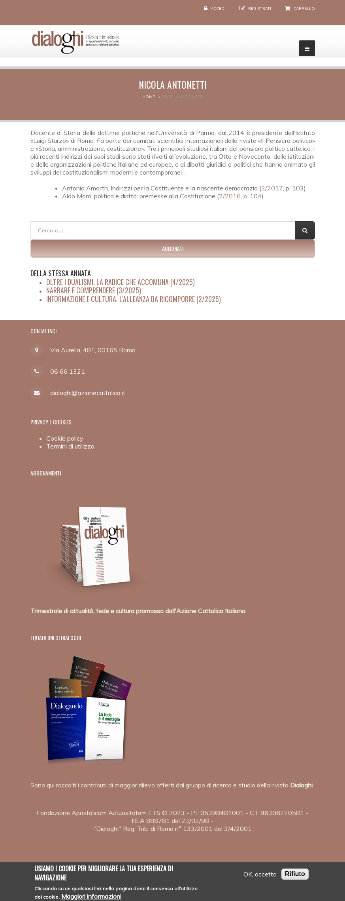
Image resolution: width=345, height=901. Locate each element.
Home (148, 96)
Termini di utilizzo (70, 446)
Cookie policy (64, 438)
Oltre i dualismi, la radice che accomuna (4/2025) (120, 282)
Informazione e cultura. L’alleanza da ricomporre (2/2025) (133, 299)
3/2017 (272, 188)
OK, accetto (260, 877)
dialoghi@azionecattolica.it (87, 393)
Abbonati (172, 248)
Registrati (259, 8)
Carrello (304, 8)
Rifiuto (295, 877)
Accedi (218, 8)
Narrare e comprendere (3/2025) (93, 290)
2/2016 (230, 196)
